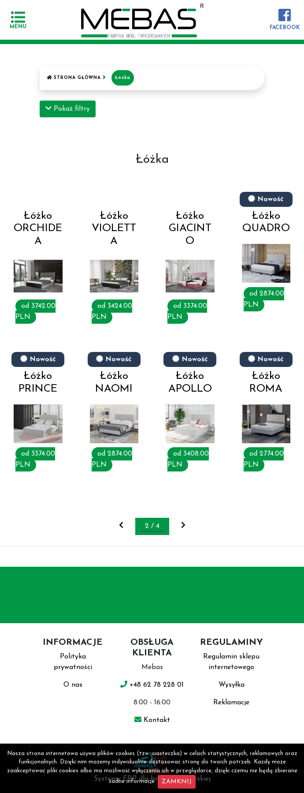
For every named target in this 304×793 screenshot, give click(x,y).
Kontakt (152, 720)
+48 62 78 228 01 (152, 684)
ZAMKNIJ (177, 781)
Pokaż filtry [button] (67, 108)
